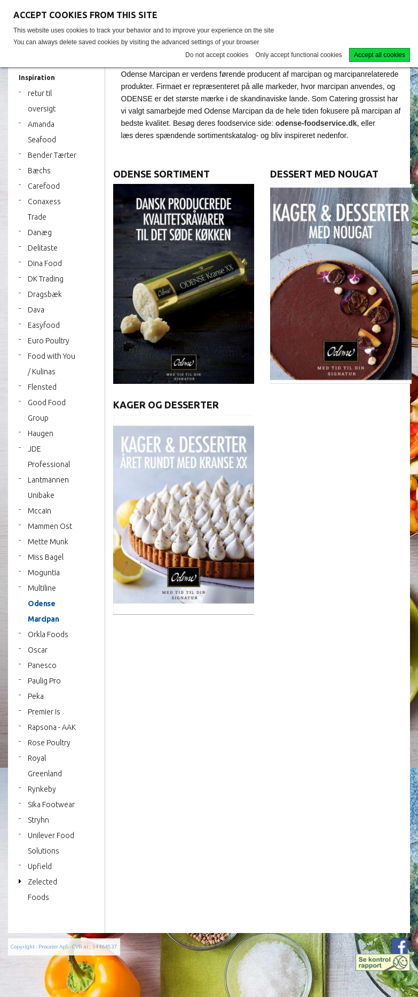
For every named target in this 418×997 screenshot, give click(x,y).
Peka (36, 696)
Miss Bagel (46, 557)
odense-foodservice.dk (316, 123)
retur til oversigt (42, 101)
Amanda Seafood (42, 132)
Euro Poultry (48, 340)
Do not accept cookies (216, 55)
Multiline (42, 588)
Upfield (40, 866)
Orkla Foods (48, 634)
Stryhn (38, 820)
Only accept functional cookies (299, 55)
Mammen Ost (50, 526)
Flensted (42, 387)
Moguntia (44, 572)
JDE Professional (49, 457)
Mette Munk (48, 541)
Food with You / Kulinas (51, 364)
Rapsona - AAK (52, 727)
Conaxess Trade (44, 209)
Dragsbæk (45, 294)
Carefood (44, 186)
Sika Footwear (51, 804)
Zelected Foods (42, 890)
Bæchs (39, 170)
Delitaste (43, 248)
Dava (36, 309)
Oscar (38, 650)
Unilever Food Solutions (51, 843)
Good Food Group (47, 410)
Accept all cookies (379, 55)
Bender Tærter (52, 155)
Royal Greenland (45, 766)
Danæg (40, 232)
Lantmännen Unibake (48, 488)
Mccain (39, 510)
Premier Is (44, 711)
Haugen (40, 433)
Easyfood (44, 325)
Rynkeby (42, 789)
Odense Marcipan (43, 611)
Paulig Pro (44, 681)
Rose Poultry (49, 742)
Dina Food (45, 263)
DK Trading (46, 279)
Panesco (42, 665)
